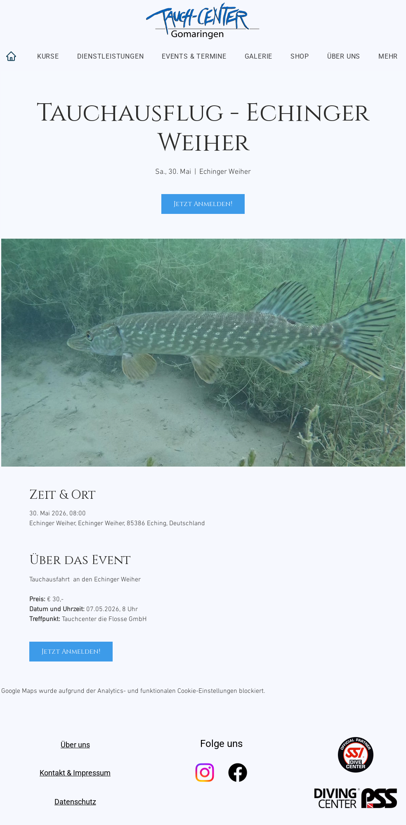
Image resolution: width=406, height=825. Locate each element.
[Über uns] (75, 744)
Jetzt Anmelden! (203, 204)
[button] (48, 56)
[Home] (11, 56)
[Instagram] (204, 772)
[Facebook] (237, 772)
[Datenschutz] (75, 801)
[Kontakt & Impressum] (75, 772)
